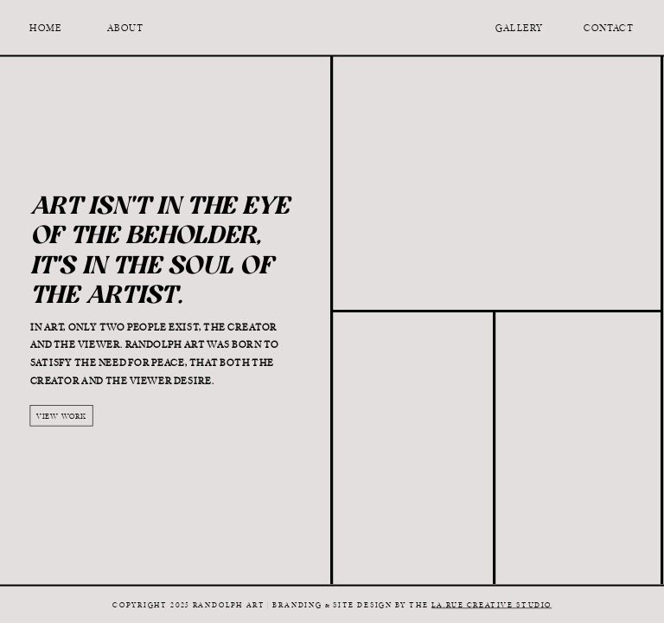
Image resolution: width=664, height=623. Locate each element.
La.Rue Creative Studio (491, 605)
